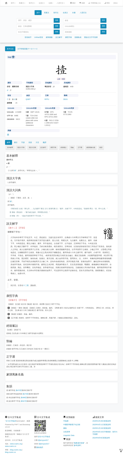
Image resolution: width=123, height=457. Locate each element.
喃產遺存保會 (79, 443)
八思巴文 (61, 3)
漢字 (13, 3)
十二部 (26, 285)
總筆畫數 (49, 37)
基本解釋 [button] (10, 147)
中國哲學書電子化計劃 (71, 425)
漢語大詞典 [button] (32, 147)
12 (15, 99)
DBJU (65, 99)
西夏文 (22, 3)
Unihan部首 (38, 37)
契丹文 (32, 3)
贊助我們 (39, 447)
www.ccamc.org (16, 444)
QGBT (28, 99)
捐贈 (82, 3)
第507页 (24, 401)
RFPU (47, 99)
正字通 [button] (80, 147)
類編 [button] (72, 147)
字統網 (65, 421)
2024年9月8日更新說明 (101, 438)
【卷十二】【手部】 (17, 228)
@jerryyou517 (43, 440)
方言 (37, 142)
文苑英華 (66, 432)
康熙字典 (68, 37)
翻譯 (44, 142)
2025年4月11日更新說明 (101, 425)
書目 (15, 142)
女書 (51, 3)
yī (7, 90)
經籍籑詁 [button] (63, 147)
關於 (73, 3)
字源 (23, 142)
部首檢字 (28, 37)
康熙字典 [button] (53, 147)
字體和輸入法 (94, 3)
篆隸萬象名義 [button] (90, 147)
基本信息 (10, 49)
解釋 (8, 142)
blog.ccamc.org (16, 450)
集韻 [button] (100, 147)
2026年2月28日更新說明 (101, 421)
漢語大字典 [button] (21, 147)
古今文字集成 (11, 421)
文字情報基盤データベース (27, 49)
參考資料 (77, 445)
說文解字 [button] (43, 147)
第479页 (25, 394)
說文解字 (58, 37)
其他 (115, 3)
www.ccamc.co (10, 446)
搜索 (56, 20)
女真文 (42, 3)
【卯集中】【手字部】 (18, 300)
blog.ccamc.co (10, 452)
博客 (107, 3)
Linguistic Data (68, 435)
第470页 (19, 390)
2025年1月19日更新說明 (101, 428)
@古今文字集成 (44, 437)
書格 (65, 428)
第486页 (24, 397)
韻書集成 (78, 37)
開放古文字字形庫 (91, 37)
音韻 (30, 142)
